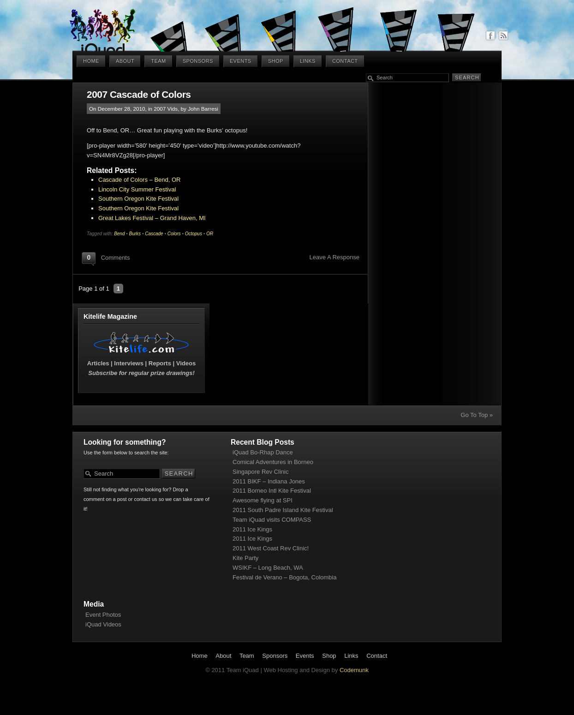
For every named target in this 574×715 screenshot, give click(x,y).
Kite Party (245, 557)
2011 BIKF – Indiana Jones (269, 481)
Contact (345, 61)
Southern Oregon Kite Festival (138, 198)
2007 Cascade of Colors (139, 94)
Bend (119, 233)
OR (209, 233)
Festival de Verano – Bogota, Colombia (284, 577)
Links (308, 61)
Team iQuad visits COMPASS (272, 519)
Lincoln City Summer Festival (137, 189)
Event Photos (103, 614)
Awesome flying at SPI (263, 500)
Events (240, 61)
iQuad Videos (103, 624)
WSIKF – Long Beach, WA (268, 567)
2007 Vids (166, 109)
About (125, 61)
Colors (174, 233)
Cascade (154, 233)
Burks (135, 233)
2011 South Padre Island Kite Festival (283, 509)
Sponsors (198, 61)
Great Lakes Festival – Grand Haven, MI (152, 217)
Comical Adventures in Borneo (273, 462)
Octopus (193, 233)
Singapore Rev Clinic (260, 471)
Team (158, 61)
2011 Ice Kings (252, 529)
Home (91, 61)
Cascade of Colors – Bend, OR (139, 179)
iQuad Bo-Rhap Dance (263, 452)
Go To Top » (476, 414)
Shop (275, 61)
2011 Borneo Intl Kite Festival (272, 490)
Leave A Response (334, 257)
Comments (115, 257)
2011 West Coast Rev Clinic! (271, 548)
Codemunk (354, 670)
